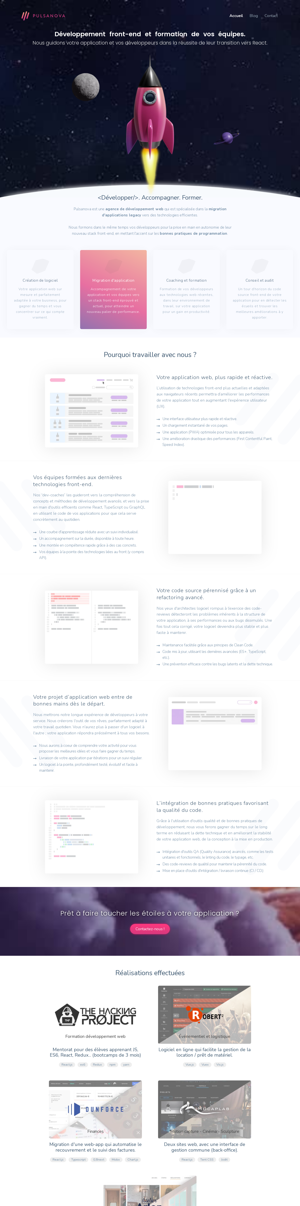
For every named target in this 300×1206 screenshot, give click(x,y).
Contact (271, 15)
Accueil (236, 15)
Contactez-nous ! (150, 929)
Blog (254, 15)
